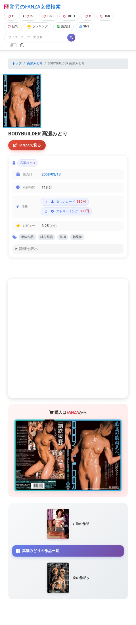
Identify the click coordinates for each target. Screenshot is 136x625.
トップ (17, 63)
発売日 (63, 26)
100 (105, 16)
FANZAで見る (27, 145)
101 (69, 16)
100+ (48, 16)
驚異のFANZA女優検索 (32, 7)
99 (28, 16)
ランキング (37, 26)
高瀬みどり (35, 63)
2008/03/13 (51, 174)
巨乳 (13, 26)
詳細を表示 (28, 248)
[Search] (36, 37)
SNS (84, 26)
